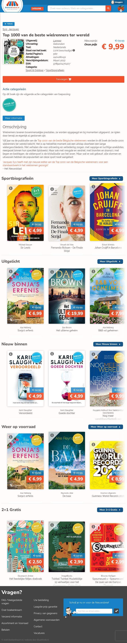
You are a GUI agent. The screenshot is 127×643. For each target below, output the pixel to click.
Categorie (37, 9)
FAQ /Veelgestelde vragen (11, 602)
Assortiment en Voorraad (14, 623)
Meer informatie (13, 118)
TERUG (9, 24)
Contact (38, 626)
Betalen (5, 629)
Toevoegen (62, 79)
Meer (104, 178)
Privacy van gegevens (45, 613)
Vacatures (39, 633)
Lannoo (57, 40)
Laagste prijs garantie (45, 606)
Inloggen (119, 2)
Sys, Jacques (11, 29)
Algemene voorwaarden (47, 620)
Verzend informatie (11, 616)
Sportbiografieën (55, 70)
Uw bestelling (41, 600)
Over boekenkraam (11, 610)
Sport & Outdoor (34, 70)
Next (120, 211)
